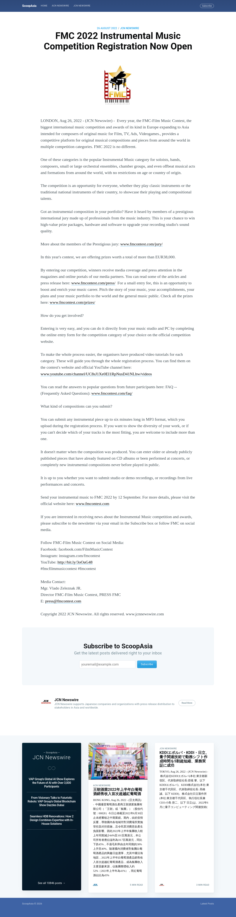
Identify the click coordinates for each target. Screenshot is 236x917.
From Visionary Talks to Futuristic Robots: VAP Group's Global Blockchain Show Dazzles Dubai (52, 799)
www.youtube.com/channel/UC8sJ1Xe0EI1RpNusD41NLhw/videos (96, 374)
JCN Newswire (81, 5)
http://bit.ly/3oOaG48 (75, 562)
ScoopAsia (29, 6)
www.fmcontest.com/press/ (93, 283)
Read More (187, 703)
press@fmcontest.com (63, 601)
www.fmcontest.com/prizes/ (72, 302)
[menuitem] (44, 5)
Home (44, 5)
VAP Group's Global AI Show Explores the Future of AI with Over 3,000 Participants (51, 780)
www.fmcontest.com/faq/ (111, 393)
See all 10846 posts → (51, 883)
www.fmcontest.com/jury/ (141, 244)
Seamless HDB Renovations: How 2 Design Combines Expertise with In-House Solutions (51, 818)
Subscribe (207, 6)
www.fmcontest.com (92, 503)
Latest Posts (207, 903)
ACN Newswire (60, 5)
